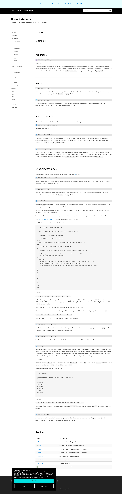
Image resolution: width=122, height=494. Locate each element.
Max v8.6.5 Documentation (25, 10)
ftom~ (13, 99)
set (75, 174)
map (15, 75)
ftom (13, 91)
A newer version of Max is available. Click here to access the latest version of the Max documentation (61, 4)
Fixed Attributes (16, 54)
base (15, 70)
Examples (14, 35)
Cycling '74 (67, 489)
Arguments (15, 38)
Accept (34, 481)
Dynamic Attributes (17, 66)
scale (15, 82)
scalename (17, 41)
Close (23, 486)
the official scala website (46, 219)
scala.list (14, 102)
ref (15, 80)
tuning (16, 51)
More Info (44, 486)
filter (16, 58)
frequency (17, 48)
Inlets (13, 45)
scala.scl (14, 104)
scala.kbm (14, 107)
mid (15, 77)
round (15, 60)
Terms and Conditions (57, 489)
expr (13, 110)
